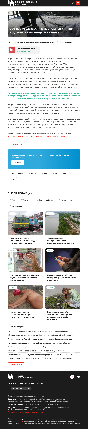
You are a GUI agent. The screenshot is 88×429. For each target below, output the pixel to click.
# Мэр (12, 200)
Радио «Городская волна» (31, 383)
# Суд (12, 179)
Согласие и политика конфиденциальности (25, 412)
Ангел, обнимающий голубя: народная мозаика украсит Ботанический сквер (40, 339)
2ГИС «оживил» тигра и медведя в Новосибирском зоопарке (33, 347)
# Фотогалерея (16, 206)
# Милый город (65, 200)
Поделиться (16, 144)
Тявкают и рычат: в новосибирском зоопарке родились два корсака (36, 351)
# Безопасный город (61, 173)
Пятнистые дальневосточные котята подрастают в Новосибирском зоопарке (40, 359)
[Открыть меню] (78, 3)
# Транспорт (26, 200)
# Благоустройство (45, 200)
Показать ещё (16, 365)
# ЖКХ (44, 173)
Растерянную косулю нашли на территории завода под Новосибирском (38, 331)
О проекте (12, 383)
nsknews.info (18, 421)
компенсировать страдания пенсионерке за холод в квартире (36, 136)
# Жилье (32, 173)
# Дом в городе (16, 173)
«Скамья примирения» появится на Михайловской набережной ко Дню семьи (41, 335)
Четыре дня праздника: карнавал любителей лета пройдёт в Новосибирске (39, 343)
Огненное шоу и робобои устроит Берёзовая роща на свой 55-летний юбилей (40, 355)
